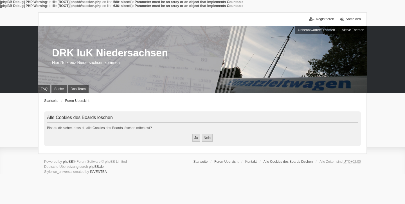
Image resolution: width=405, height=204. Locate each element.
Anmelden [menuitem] (353, 19)
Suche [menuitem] (59, 89)
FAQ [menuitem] (44, 89)
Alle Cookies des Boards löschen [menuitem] (288, 162)
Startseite (200, 162)
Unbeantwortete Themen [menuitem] (316, 30)
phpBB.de (96, 167)
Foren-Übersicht (226, 162)
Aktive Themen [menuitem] (353, 30)
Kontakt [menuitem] (251, 162)
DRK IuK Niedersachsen (110, 53)
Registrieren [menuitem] (325, 19)
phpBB (68, 162)
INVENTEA (98, 172)
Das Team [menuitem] (78, 89)
